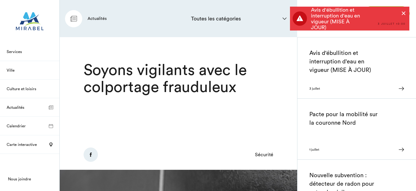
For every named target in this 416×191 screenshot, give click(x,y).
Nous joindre (19, 179)
